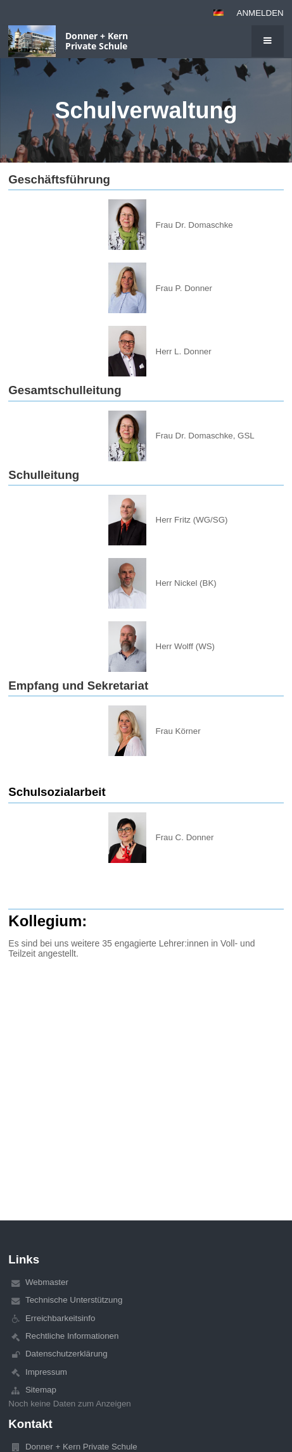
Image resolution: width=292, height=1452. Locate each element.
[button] (218, 12)
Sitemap (40, 1389)
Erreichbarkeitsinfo (60, 1318)
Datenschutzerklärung (66, 1353)
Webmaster (46, 1282)
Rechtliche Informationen (71, 1336)
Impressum (46, 1372)
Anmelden (260, 13)
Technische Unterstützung (73, 1300)
